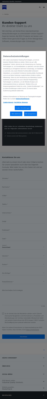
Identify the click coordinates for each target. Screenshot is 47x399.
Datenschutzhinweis (22, 99)
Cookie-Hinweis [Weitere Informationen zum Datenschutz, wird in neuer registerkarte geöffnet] (8, 102)
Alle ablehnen (16, 114)
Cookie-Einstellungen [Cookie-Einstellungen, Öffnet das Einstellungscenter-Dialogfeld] (23, 108)
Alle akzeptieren (30, 114)
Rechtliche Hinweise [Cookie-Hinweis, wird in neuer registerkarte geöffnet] (21, 102)
